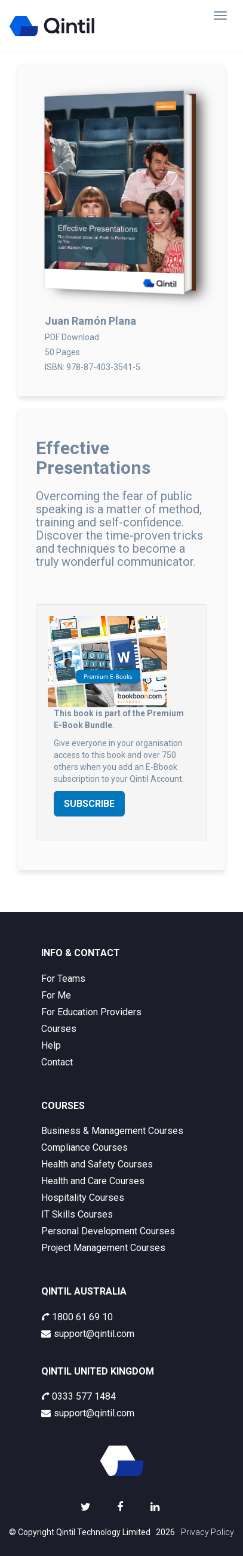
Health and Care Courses (92, 1181)
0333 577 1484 (78, 1396)
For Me (56, 995)
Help (51, 1045)
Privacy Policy (207, 1532)
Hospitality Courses (82, 1197)
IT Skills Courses (77, 1214)
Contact (57, 1062)
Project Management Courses (103, 1247)
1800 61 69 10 (77, 1317)
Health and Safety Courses (97, 1164)
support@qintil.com (87, 1333)
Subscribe (89, 803)
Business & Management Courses (112, 1130)
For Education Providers (91, 1012)
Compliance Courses (84, 1147)
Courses (58, 1028)
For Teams (63, 978)
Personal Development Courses (108, 1231)
